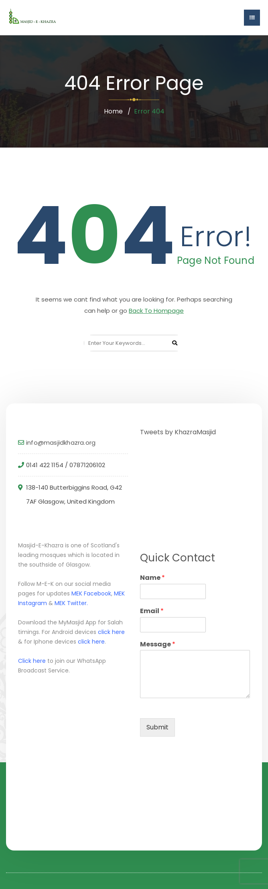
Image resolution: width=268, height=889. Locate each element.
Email (152, 611)
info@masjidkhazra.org (60, 442)
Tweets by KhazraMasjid (178, 432)
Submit (157, 727)
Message (157, 644)
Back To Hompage (156, 310)
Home (113, 111)
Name (152, 578)
